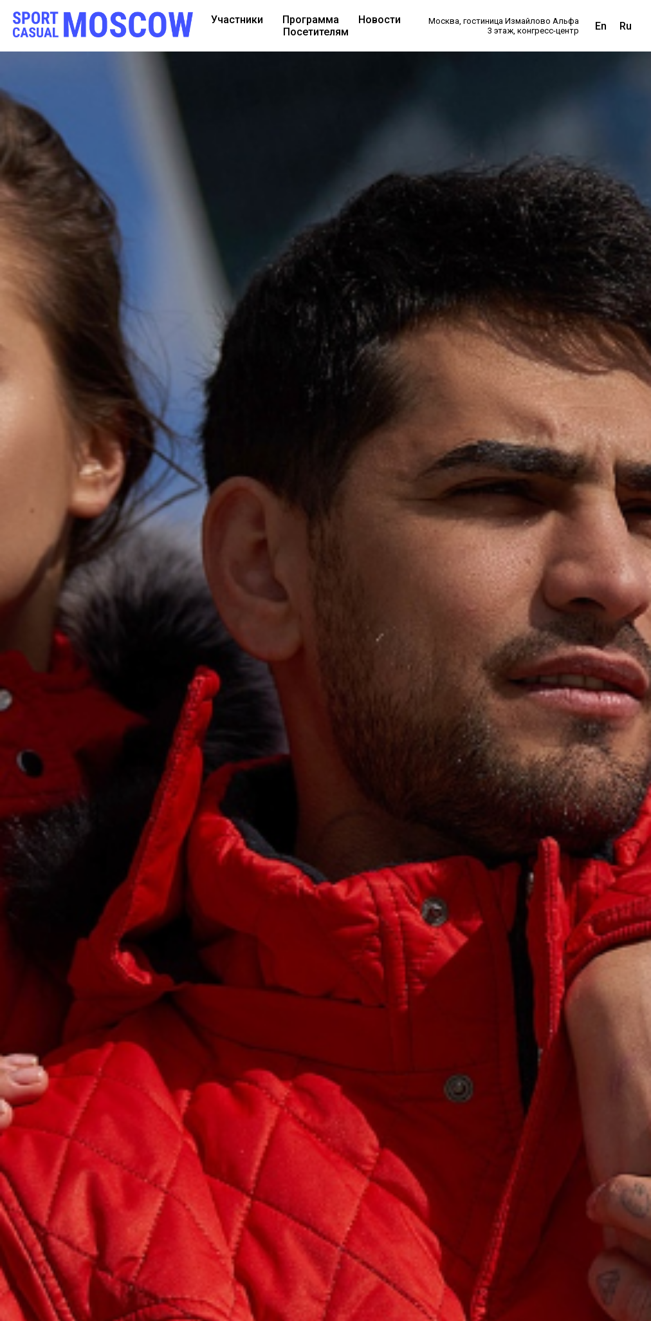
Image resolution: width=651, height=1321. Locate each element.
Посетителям (316, 32)
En (601, 26)
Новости (379, 20)
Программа (310, 20)
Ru (625, 26)
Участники (237, 20)
